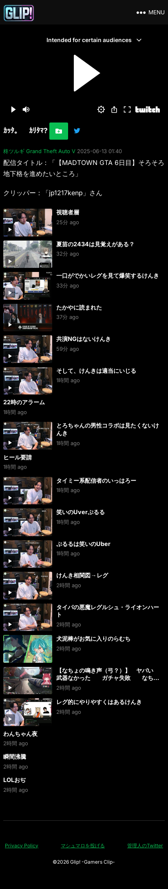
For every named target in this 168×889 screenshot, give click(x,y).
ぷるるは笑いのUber (83, 543)
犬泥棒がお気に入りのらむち (93, 638)
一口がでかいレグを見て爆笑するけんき (107, 275)
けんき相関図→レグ (82, 575)
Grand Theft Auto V (50, 151)
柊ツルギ (13, 151)
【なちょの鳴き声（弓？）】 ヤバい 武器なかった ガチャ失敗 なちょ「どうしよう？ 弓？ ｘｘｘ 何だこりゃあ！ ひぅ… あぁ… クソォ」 (107, 682)
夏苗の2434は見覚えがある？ (95, 244)
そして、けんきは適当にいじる (96, 370)
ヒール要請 (17, 457)
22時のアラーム (24, 402)
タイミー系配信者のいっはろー (96, 480)
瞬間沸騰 (14, 756)
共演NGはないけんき (83, 338)
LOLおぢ (14, 779)
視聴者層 (67, 212)
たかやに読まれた (79, 307)
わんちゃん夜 (20, 733)
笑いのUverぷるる (80, 511)
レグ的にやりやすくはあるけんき (99, 701)
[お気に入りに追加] (58, 131)
